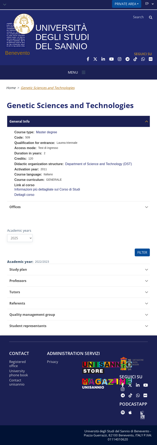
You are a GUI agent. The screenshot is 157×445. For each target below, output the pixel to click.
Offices (15, 207)
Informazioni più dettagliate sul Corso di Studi (47, 189)
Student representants (27, 326)
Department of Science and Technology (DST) (98, 164)
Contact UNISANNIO (17, 382)
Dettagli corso (24, 194)
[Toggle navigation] (5, 5)
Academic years (19, 230)
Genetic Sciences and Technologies (48, 88)
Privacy (52, 362)
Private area (125, 4)
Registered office (17, 364)
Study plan (18, 270)
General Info (19, 121)
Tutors (14, 292)
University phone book (18, 373)
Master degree (46, 132)
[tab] (78, 121)
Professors (17, 281)
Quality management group (32, 315)
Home (11, 88)
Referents (17, 303)
